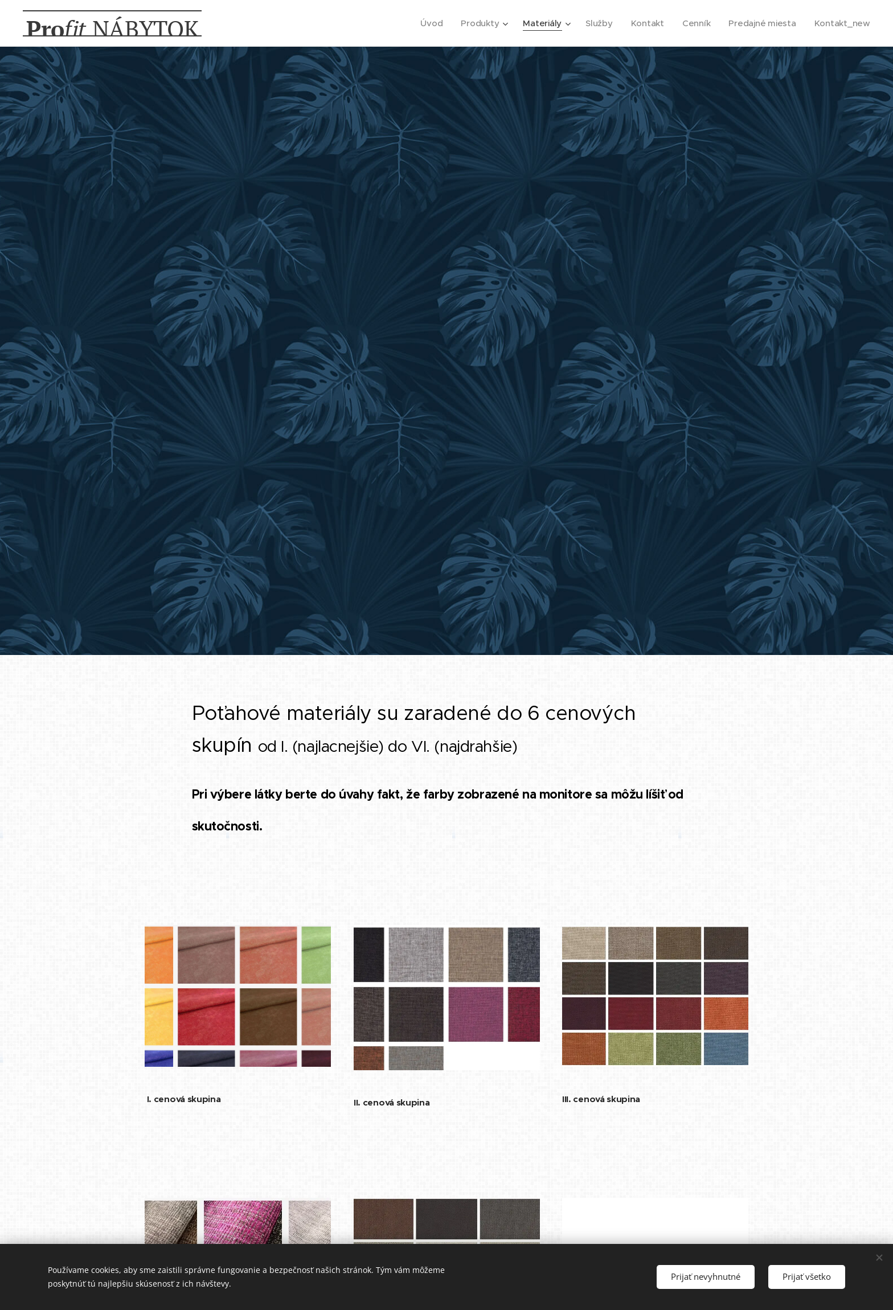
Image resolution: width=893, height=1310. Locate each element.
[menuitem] (425, 23)
